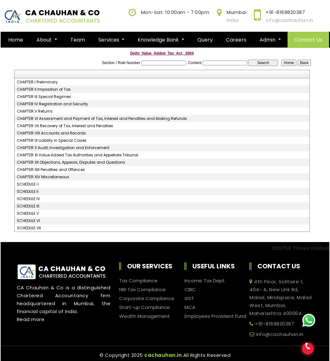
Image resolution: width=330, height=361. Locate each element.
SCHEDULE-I (28, 184)
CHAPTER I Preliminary (37, 82)
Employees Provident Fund (215, 316)
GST (189, 298)
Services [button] (109, 39)
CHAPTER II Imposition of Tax (44, 89)
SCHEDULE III (28, 206)
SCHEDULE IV (28, 198)
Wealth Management (144, 316)
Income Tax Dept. (205, 281)
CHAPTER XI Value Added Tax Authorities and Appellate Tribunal (77, 155)
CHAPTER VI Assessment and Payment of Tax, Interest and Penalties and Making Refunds (102, 118)
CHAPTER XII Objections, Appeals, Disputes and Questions (71, 162)
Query (205, 39)
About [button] (44, 39)
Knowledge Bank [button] (159, 39)
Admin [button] (268, 39)
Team (77, 39)
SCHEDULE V (28, 213)
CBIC (190, 289)
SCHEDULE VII (29, 228)
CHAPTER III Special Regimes (44, 96)
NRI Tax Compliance (142, 289)
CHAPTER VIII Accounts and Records (51, 133)
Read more (31, 319)
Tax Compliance (138, 281)
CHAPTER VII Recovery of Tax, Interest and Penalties (65, 125)
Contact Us (308, 39)
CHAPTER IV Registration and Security (52, 104)
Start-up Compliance (144, 307)
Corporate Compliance (146, 298)
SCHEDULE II (27, 191)
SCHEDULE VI (28, 220)
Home (15, 39)
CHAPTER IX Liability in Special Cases (52, 140)
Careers (236, 39)
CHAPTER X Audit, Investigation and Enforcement (63, 147)
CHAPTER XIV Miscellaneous (43, 177)
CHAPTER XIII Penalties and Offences (51, 169)
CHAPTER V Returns (35, 111)
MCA (189, 307)
